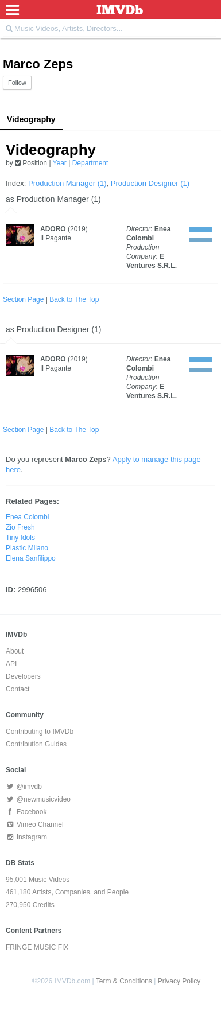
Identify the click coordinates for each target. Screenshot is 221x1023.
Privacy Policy (179, 981)
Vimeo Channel (35, 824)
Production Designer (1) (150, 183)
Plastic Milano (27, 548)
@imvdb (24, 787)
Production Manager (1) (67, 183)
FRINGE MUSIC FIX (37, 947)
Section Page (23, 299)
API (11, 664)
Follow (17, 82)
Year (60, 163)
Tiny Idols (20, 538)
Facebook (26, 812)
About (15, 651)
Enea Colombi (27, 517)
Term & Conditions (124, 981)
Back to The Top (74, 299)
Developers (23, 676)
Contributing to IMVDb (39, 732)
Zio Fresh (20, 527)
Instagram (26, 837)
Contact (17, 689)
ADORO (53, 229)
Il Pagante (55, 238)
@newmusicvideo (38, 799)
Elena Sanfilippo (31, 558)
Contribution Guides (36, 744)
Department (90, 163)
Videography (31, 119)
